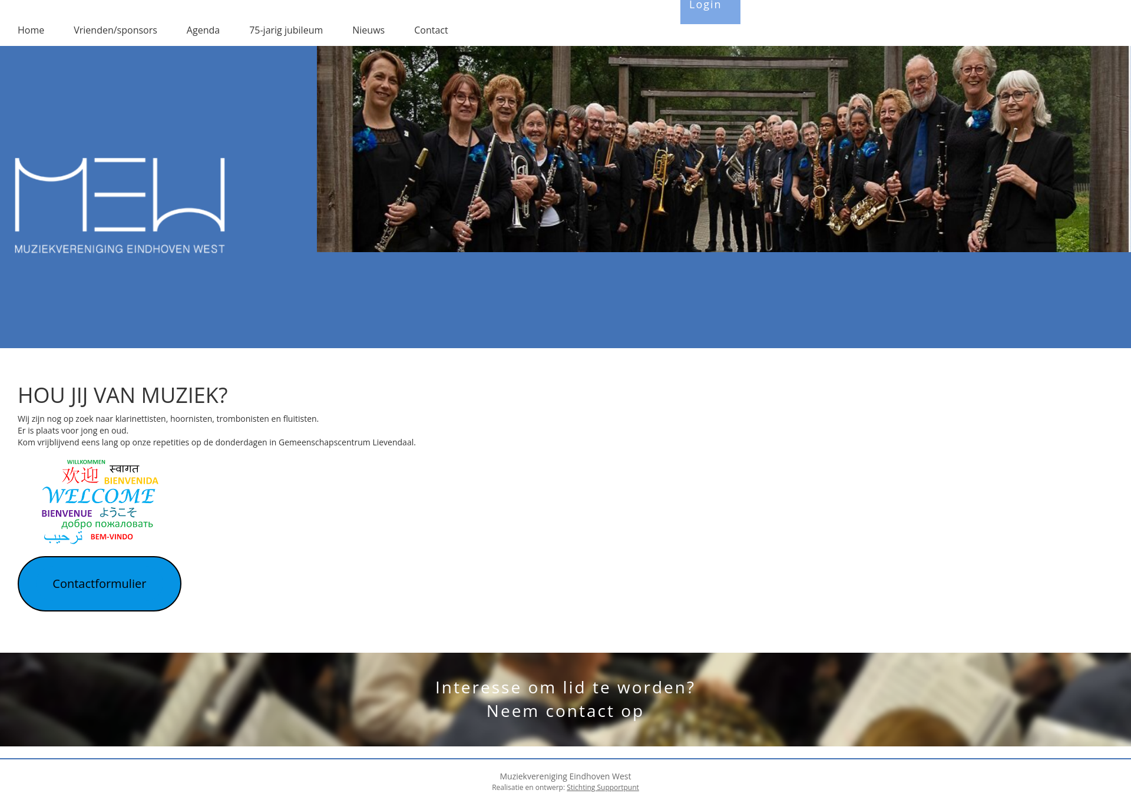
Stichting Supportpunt (603, 787)
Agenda (203, 30)
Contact (431, 30)
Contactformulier (99, 583)
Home (31, 30)
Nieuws (368, 30)
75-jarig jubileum (286, 30)
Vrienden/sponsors (115, 30)
